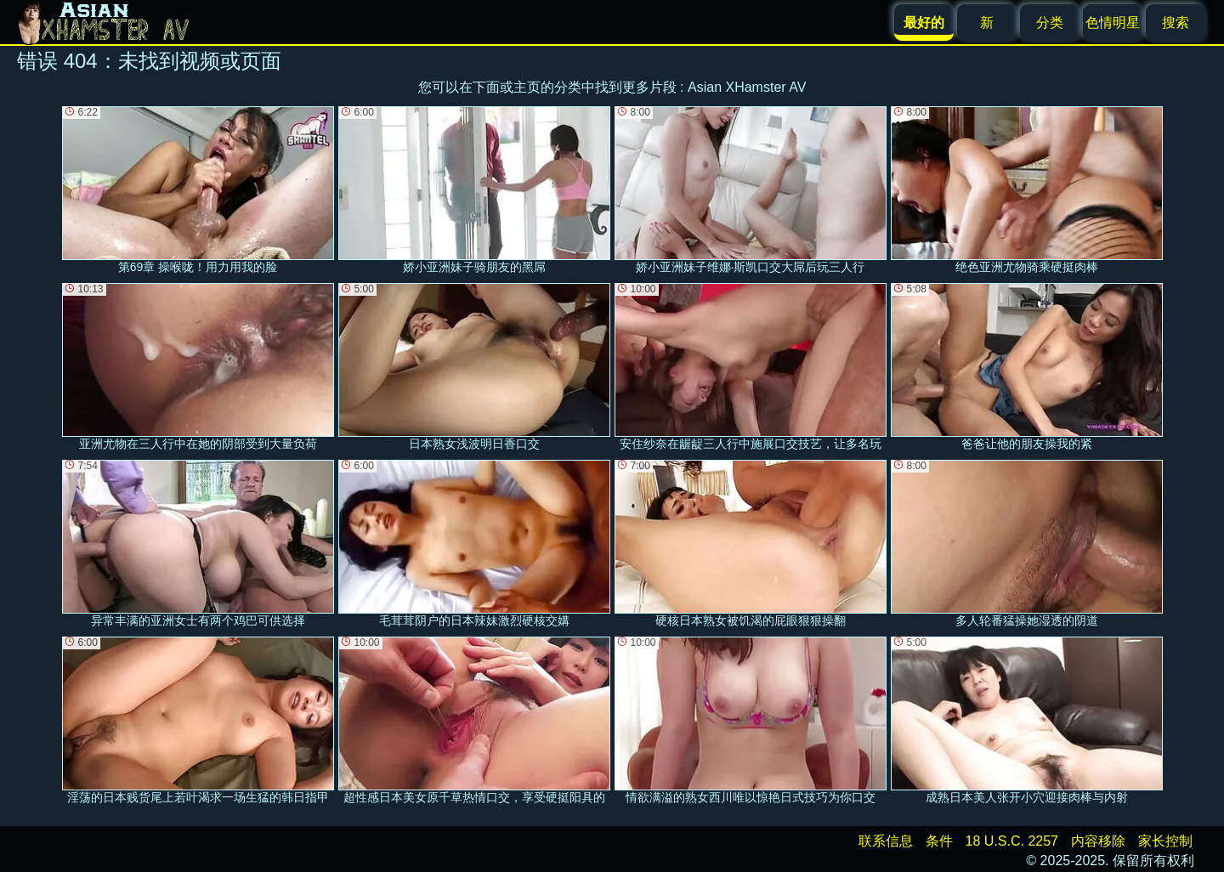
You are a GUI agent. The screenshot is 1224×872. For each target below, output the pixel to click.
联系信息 (885, 841)
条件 (939, 841)
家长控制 (1165, 841)
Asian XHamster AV (747, 87)
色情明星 (1112, 22)
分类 (1049, 22)
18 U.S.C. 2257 (1012, 841)
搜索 (1175, 22)
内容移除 (1098, 841)
